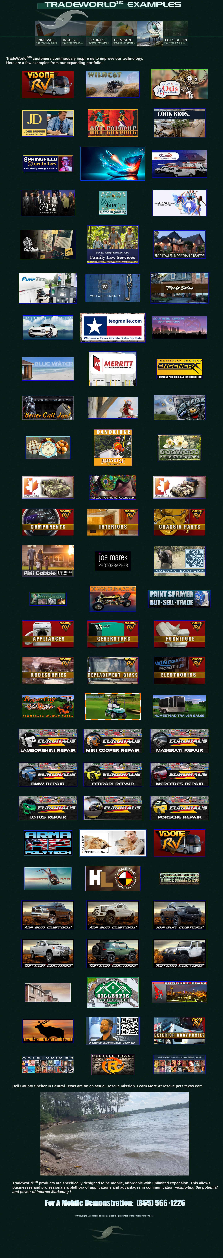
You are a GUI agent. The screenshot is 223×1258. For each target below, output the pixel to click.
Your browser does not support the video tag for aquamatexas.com (114, 1134)
